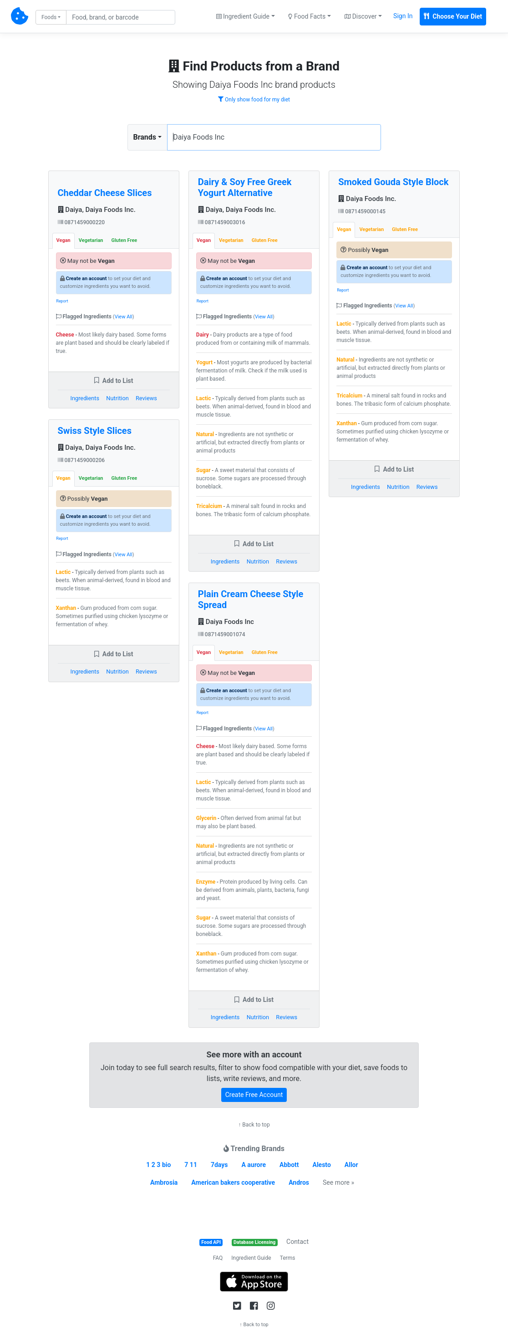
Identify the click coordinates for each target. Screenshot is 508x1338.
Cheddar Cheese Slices (105, 192)
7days (219, 1164)
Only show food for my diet (254, 99)
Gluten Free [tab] (124, 240)
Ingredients (84, 398)
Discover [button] (361, 16)
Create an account (86, 279)
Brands (145, 137)
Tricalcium (209, 506)
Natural (205, 434)
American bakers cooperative (233, 1182)
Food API (211, 1242)
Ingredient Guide (251, 1258)
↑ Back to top (253, 1125)
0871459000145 (362, 211)
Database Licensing (254, 1242)
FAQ (218, 1258)
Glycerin (206, 818)
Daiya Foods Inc (226, 622)
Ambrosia (164, 1182)
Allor (351, 1164)
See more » (338, 1182)
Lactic (63, 572)
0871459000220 (81, 222)
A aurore (253, 1164)
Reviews (146, 398)
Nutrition (117, 398)
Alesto (322, 1164)
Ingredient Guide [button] (242, 16)
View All (123, 317)
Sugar (203, 470)
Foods (48, 17)
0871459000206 (81, 460)
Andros (299, 1182)
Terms (287, 1258)
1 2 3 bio (158, 1164)
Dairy (202, 335)
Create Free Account (254, 1094)
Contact (297, 1241)
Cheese (65, 335)
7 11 (190, 1164)
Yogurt (204, 362)
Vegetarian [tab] (91, 240)
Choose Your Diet (453, 16)
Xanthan (66, 608)
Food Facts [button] (306, 16)
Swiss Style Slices (95, 430)
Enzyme (206, 882)
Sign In (402, 16)
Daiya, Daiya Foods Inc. (97, 210)
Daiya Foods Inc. (367, 199)
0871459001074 (221, 634)
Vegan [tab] (63, 240)
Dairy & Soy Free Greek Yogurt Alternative (245, 187)
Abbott (289, 1164)
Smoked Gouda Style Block (393, 181)
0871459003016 (221, 222)
